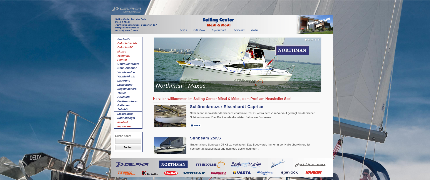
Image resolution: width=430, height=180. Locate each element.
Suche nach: (123, 135)
